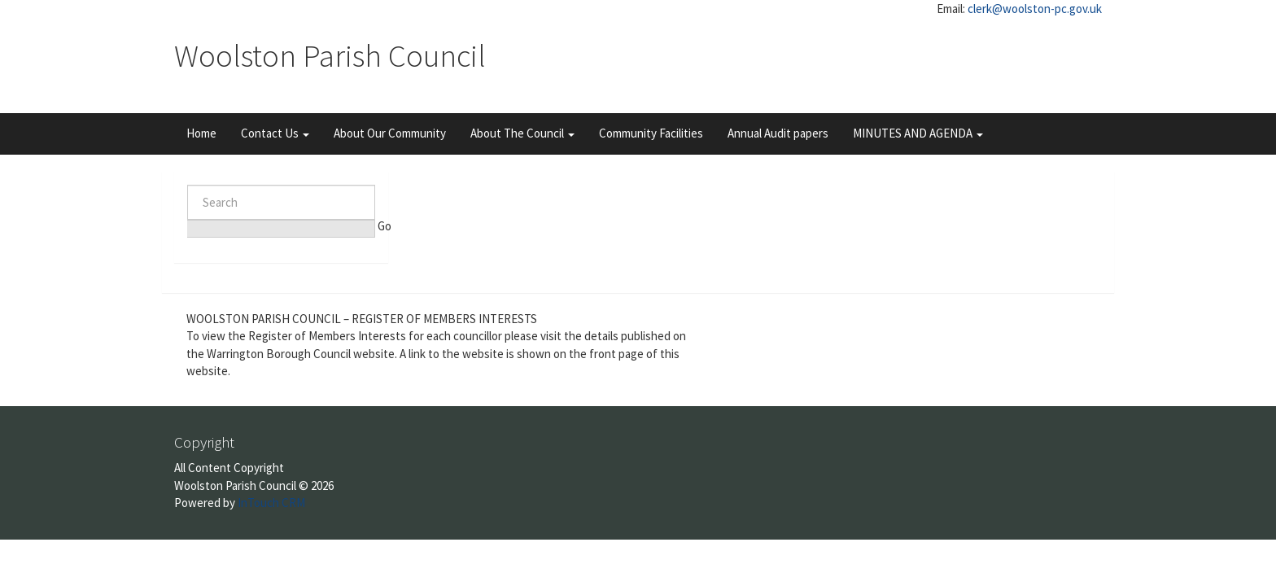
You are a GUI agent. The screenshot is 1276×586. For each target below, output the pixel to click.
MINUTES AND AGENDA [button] (918, 133)
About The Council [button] (522, 133)
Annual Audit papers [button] (778, 133)
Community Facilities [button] (651, 133)
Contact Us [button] (275, 133)
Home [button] (201, 133)
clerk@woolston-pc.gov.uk (1035, 8)
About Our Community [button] (390, 133)
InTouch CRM (271, 502)
